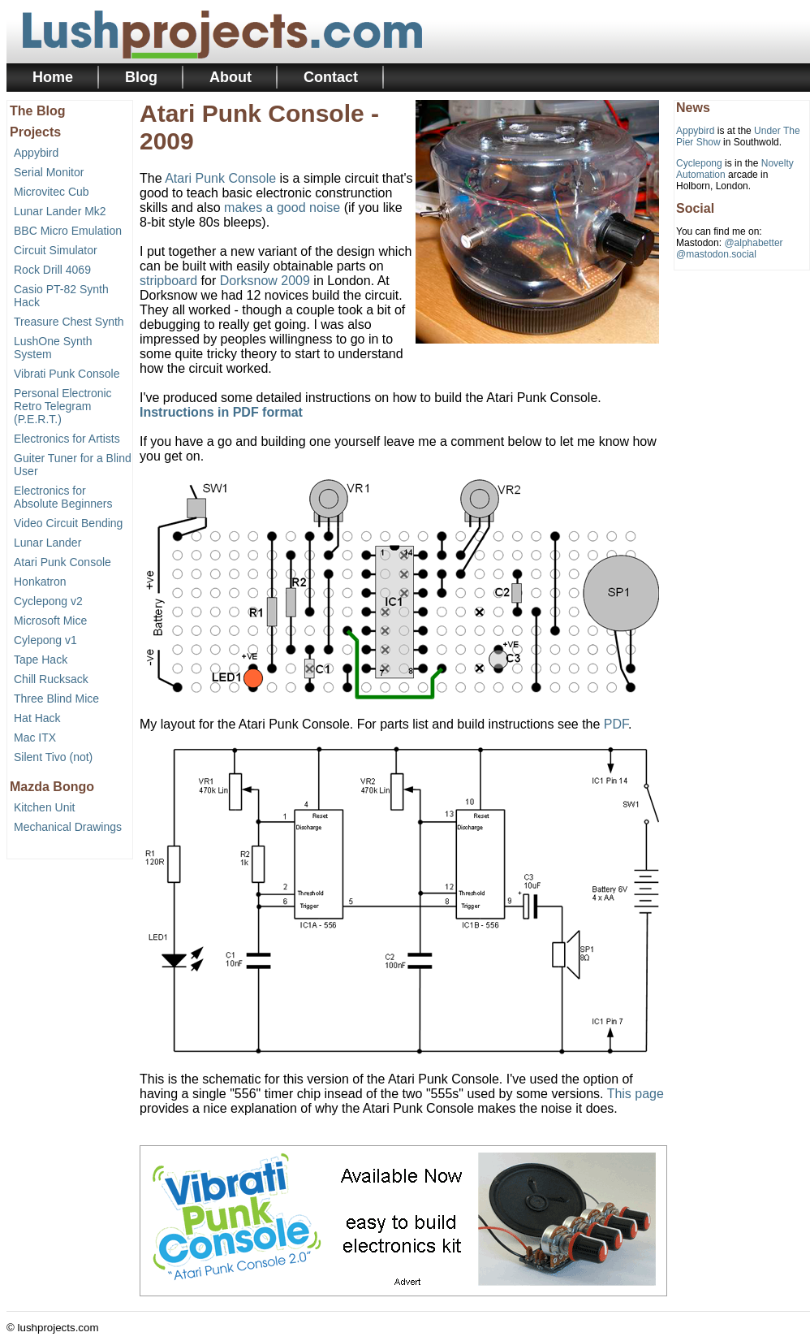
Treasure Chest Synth (69, 321)
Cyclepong (699, 163)
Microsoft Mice (50, 620)
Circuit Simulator (55, 250)
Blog (141, 77)
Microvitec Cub (51, 191)
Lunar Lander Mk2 (60, 211)
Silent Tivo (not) (53, 757)
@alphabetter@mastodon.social (729, 248)
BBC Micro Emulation (68, 230)
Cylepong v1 (45, 640)
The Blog (37, 111)
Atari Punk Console (62, 562)
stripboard (168, 281)
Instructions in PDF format (221, 412)
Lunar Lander (47, 542)
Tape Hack (40, 659)
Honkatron (40, 581)
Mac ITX (35, 737)
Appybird (36, 152)
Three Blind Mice (56, 698)
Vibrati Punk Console (66, 373)
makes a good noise (282, 207)
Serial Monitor (49, 172)
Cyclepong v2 (48, 601)
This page (635, 1094)
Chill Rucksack (51, 679)
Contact (331, 77)
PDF (616, 724)
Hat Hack (37, 718)
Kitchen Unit (44, 807)
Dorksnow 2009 (265, 281)
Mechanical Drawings (68, 826)
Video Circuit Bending (68, 523)
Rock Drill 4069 (52, 269)
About (230, 77)
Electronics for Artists (67, 438)
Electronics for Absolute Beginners (63, 497)
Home (52, 77)
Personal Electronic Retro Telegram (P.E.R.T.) (63, 406)
